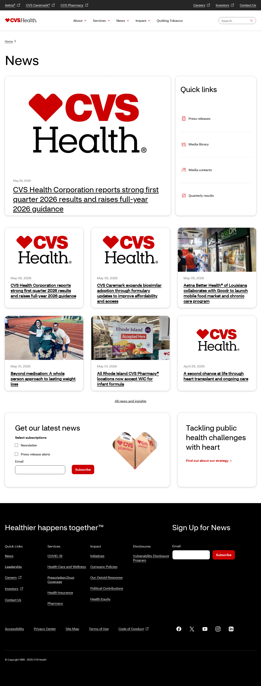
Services (99, 20)
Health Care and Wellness (67, 565)
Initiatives (97, 554)
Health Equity (100, 597)
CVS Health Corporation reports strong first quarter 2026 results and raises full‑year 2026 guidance (43, 290)
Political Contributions (106, 586)
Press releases (195, 118)
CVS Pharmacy (74, 5)
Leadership (13, 565)
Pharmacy (55, 601)
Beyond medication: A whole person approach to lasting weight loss (43, 379)
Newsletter (29, 445)
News (120, 20)
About (77, 20)
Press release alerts (35, 454)
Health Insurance (60, 591)
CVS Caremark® (40, 5)
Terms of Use (99, 624)
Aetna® (12, 5)
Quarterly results (197, 195)
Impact (141, 20)
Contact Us (248, 5)
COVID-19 (55, 554)
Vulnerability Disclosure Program (151, 556)
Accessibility (14, 624)
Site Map (72, 624)
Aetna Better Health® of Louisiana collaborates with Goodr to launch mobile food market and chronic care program (216, 293)
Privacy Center (45, 624)
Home (10, 41)
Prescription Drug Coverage (61, 578)
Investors (225, 5)
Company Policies (103, 565)
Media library (194, 144)
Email (19, 461)
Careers (201, 5)
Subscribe (83, 469)
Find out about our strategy (209, 460)
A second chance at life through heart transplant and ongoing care (216, 376)
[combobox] (237, 20)
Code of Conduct (133, 624)
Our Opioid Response (106, 576)
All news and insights (130, 401)
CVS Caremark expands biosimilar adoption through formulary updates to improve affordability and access (129, 293)
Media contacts (196, 170)
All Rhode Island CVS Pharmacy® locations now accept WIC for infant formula (128, 379)
